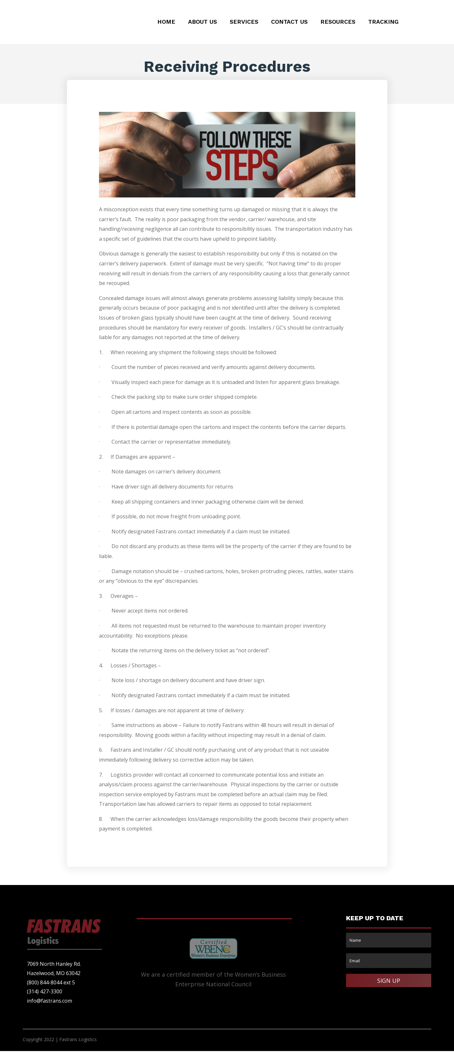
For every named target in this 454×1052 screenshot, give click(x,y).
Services (244, 22)
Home (166, 22)
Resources (337, 22)
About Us (202, 22)
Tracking (383, 22)
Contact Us (289, 22)
